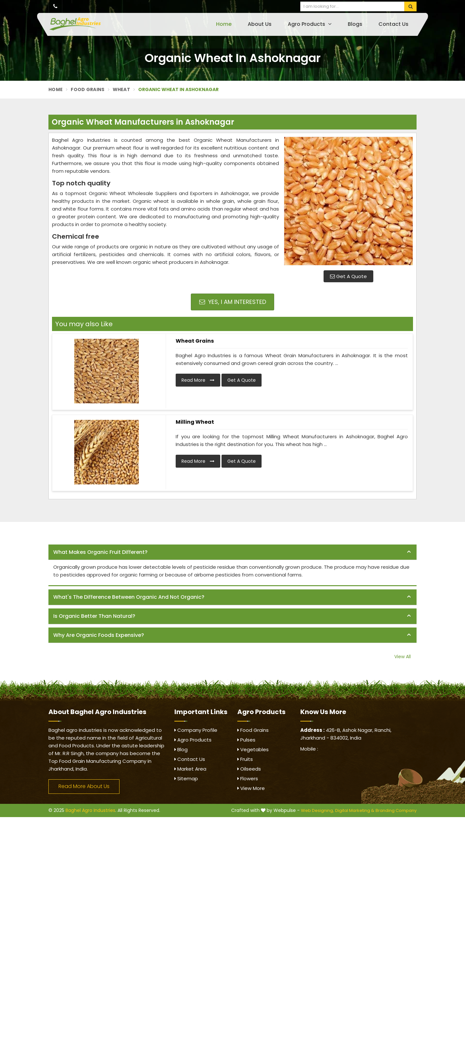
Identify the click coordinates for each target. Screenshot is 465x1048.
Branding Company (396, 810)
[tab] (232, 552)
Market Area (190, 768)
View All (402, 656)
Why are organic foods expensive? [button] (98, 635)
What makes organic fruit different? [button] (100, 552)
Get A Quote (348, 276)
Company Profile (195, 730)
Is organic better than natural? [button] (94, 616)
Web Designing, (317, 810)
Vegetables (253, 749)
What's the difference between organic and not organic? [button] (128, 597)
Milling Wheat (195, 422)
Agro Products (310, 24)
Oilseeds (249, 768)
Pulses (246, 739)
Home (224, 24)
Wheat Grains (195, 341)
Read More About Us (83, 786)
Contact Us (393, 24)
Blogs (355, 24)
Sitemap (186, 778)
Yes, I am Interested (232, 302)
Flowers (247, 778)
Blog (181, 749)
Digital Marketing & (354, 810)
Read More (197, 380)
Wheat (121, 89)
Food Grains (87, 89)
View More (251, 788)
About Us (260, 24)
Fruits (245, 759)
